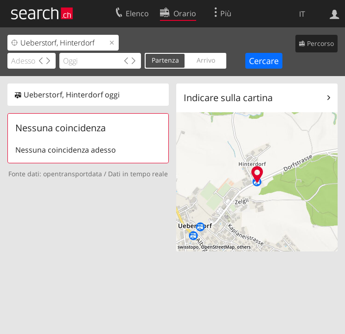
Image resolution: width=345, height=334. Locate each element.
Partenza (165, 60)
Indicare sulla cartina (228, 97)
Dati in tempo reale (138, 173)
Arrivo (206, 60)
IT (302, 14)
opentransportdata (72, 173)
